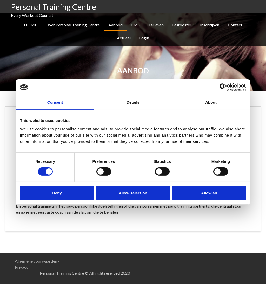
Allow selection (133, 193)
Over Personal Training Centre (73, 24)
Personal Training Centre (53, 6)
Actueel (124, 37)
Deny (57, 193)
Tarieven (156, 24)
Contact (235, 24)
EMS (135, 24)
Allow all (209, 193)
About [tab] (211, 102)
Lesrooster (181, 24)
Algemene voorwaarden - (37, 261)
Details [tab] (133, 102)
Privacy (21, 267)
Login (144, 37)
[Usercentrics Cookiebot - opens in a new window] (223, 87)
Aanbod (115, 24)
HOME (30, 24)
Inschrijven (209, 24)
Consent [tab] (55, 102)
